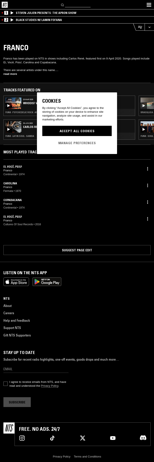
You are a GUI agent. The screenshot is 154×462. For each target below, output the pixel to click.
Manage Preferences (77, 143)
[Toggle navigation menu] (148, 4)
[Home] (5, 5)
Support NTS (12, 328)
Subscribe (17, 402)
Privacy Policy (49, 385)
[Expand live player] (149, 27)
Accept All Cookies (77, 131)
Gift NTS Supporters (17, 335)
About (7, 306)
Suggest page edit (77, 250)
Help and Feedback (16, 320)
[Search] (62, 4)
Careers (8, 313)
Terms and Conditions (87, 456)
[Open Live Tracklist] (139, 27)
